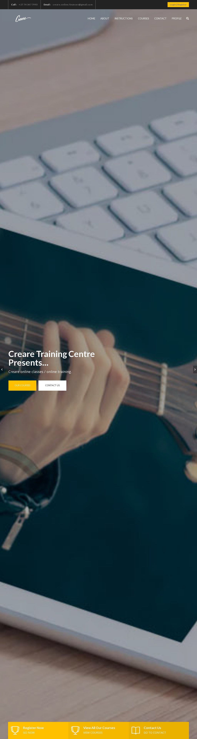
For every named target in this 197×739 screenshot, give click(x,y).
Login (173, 4)
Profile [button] (177, 18)
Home (91, 18)
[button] (187, 18)
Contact (160, 18)
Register (182, 4)
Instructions (123, 18)
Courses (143, 18)
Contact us (52, 385)
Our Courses (22, 385)
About (104, 18)
